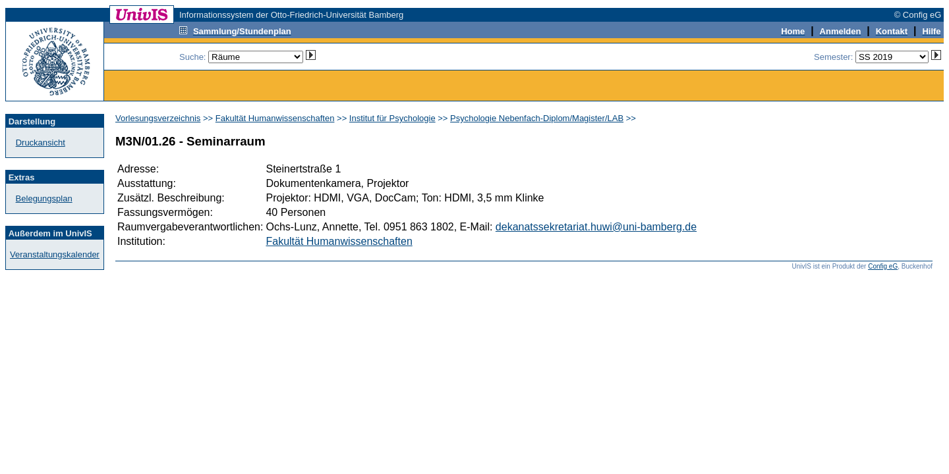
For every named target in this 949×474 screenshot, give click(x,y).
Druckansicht (40, 142)
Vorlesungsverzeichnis (157, 118)
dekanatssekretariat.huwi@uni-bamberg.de (596, 226)
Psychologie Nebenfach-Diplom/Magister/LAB (536, 118)
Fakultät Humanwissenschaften (275, 118)
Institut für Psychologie (392, 118)
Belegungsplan (44, 198)
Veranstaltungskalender (55, 254)
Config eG (883, 266)
